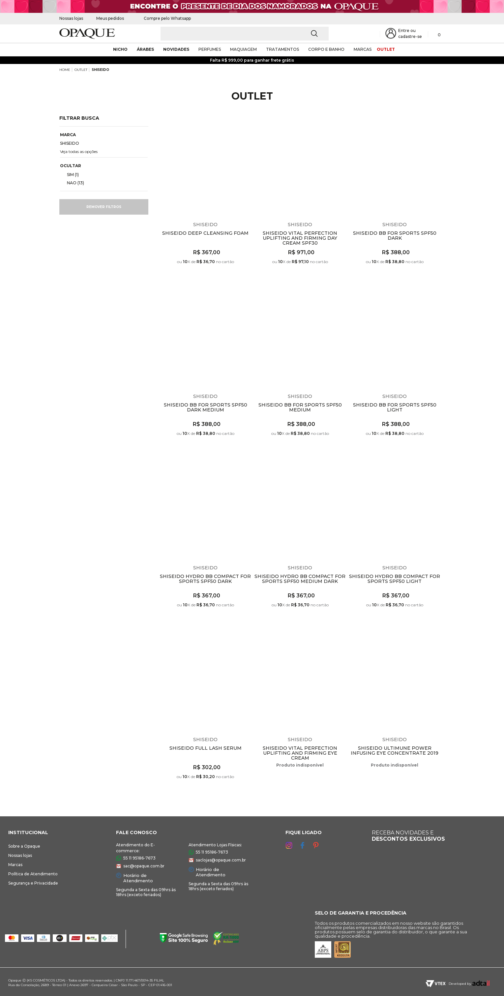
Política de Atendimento (33, 873)
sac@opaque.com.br (143, 865)
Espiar (247, 125)
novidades (176, 49)
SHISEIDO (100, 70)
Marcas (15, 864)
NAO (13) (73, 182)
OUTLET (80, 70)
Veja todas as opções (79, 151)
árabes (145, 49)
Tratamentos (282, 49)
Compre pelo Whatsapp (164, 18)
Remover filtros (103, 207)
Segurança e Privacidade (33, 883)
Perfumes (209, 49)
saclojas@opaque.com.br (221, 860)
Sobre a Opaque (24, 846)
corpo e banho (326, 49)
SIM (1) (70, 174)
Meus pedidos (110, 18)
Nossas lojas (71, 18)
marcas (362, 49)
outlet (386, 49)
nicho (120, 49)
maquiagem (243, 49)
